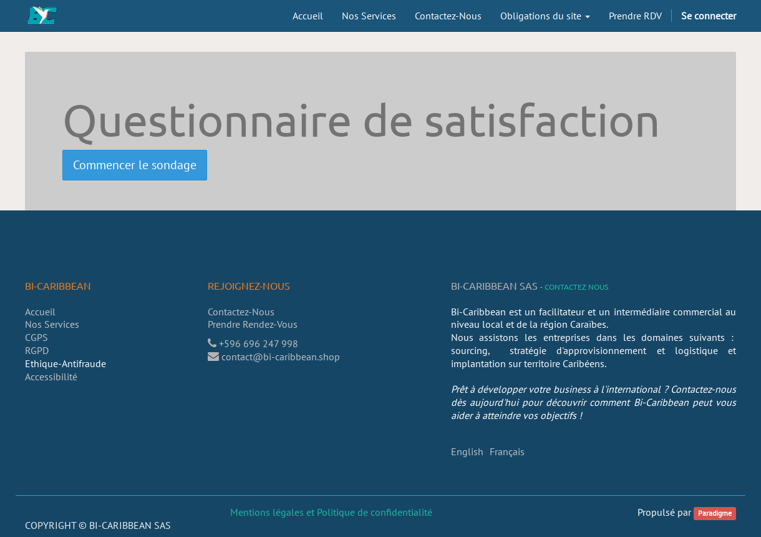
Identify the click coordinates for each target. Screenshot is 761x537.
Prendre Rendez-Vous (254, 324)
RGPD (37, 350)
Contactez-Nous (241, 311)
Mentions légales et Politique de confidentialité (331, 512)
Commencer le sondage (134, 165)
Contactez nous (576, 287)
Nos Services (52, 324)
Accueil (40, 311)
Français (507, 451)
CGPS (36, 337)
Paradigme (715, 513)
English (467, 451)
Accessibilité (51, 376)
